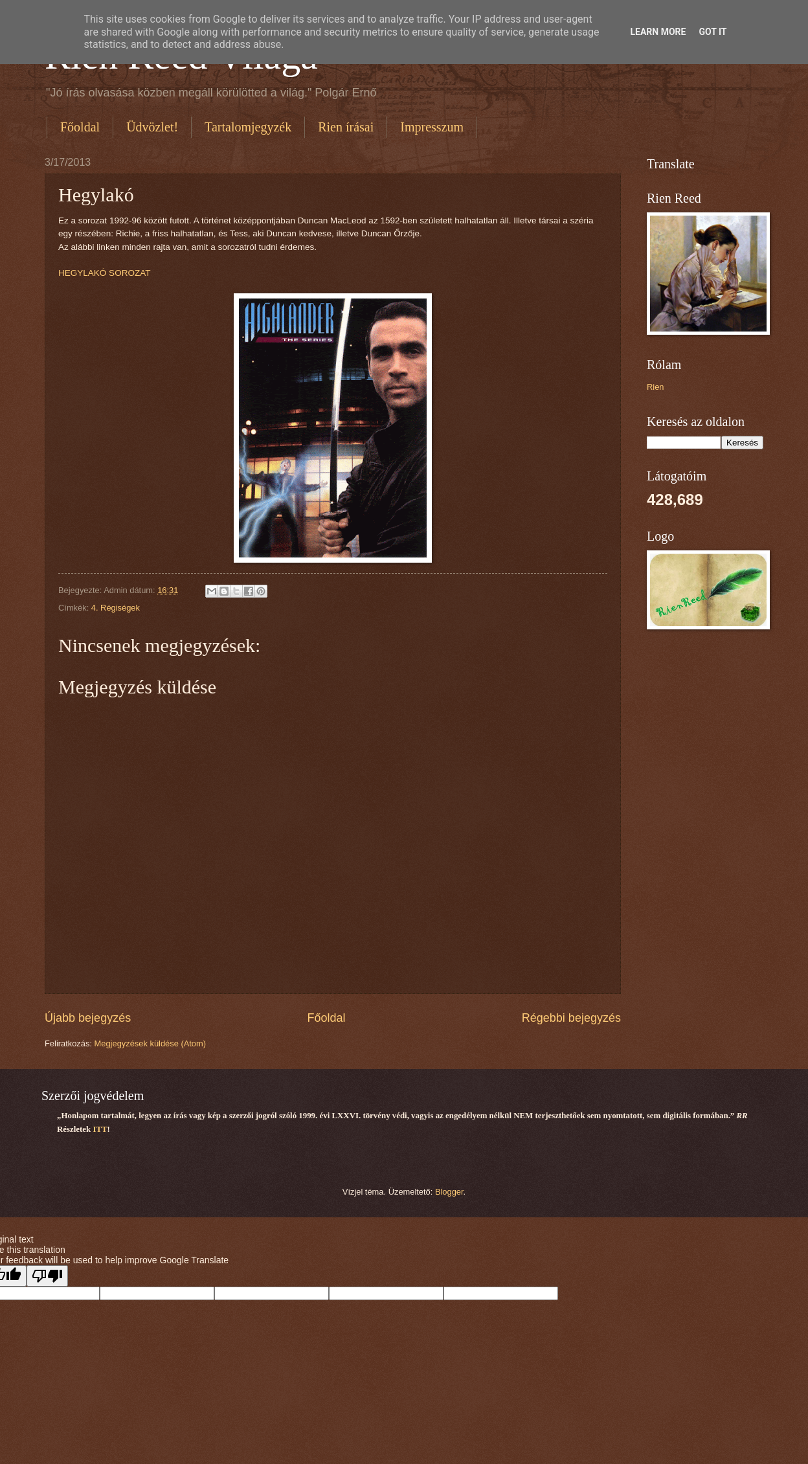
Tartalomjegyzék (248, 127)
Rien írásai (346, 127)
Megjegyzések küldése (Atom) (150, 1043)
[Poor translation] (47, 1276)
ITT (100, 1129)
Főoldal (80, 127)
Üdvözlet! (152, 127)
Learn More (658, 32)
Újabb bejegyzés (88, 1017)
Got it (712, 32)
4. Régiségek (115, 608)
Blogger (449, 1192)
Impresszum (432, 127)
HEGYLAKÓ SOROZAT (104, 273)
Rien (655, 387)
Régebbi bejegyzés (571, 1017)
